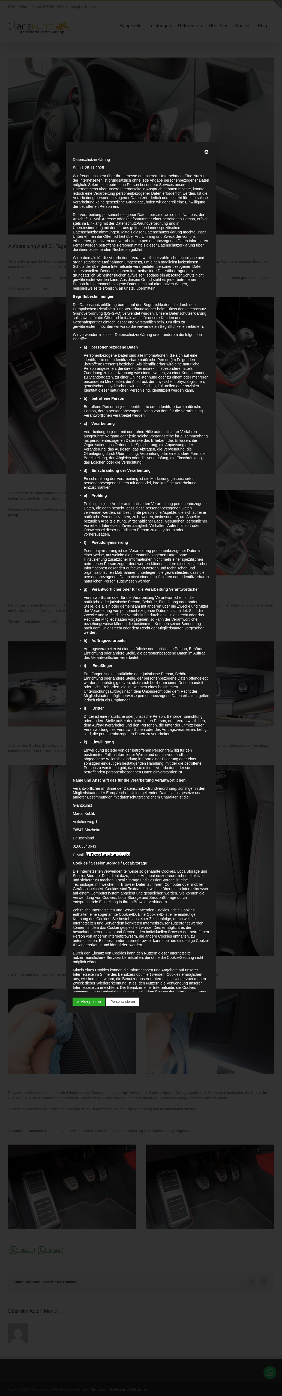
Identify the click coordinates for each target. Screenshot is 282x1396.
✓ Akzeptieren (89, 1001)
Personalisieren (122, 1001)
